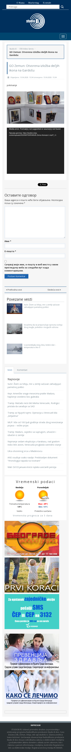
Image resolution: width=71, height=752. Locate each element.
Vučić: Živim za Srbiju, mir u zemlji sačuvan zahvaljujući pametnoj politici (42, 305)
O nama (20, 2)
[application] (35, 151)
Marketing (33, 2)
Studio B (13, 49)
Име (8, 241)
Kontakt (47, 2)
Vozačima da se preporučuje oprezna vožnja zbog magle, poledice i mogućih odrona (43, 326)
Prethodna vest (14, 289)
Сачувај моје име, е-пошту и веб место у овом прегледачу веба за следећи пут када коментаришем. (31, 267)
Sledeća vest (54, 289)
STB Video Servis (26, 49)
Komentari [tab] (22, 369)
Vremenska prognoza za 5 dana (32, 515)
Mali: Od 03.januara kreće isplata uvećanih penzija (32, 467)
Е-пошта (10, 251)
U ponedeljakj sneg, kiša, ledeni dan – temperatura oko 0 (40, 346)
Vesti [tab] (9, 369)
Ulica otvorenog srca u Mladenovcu (25, 451)
